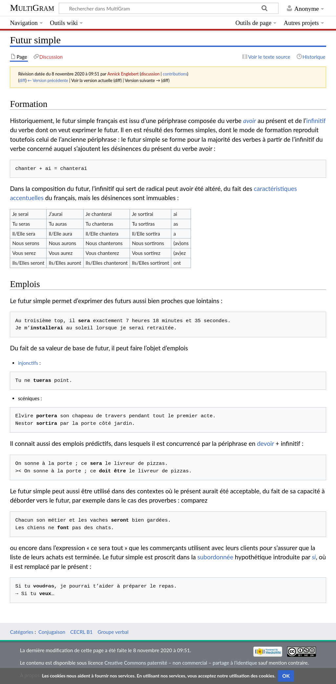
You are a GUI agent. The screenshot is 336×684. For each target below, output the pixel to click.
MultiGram (32, 8)
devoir (265, 443)
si (314, 557)
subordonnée (215, 557)
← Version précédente (48, 80)
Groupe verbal (112, 632)
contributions (175, 73)
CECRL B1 (81, 632)
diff (22, 80)
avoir (249, 120)
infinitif (316, 120)
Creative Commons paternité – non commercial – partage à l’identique (180, 663)
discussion (150, 73)
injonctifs (28, 363)
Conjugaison (51, 632)
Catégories (21, 632)
